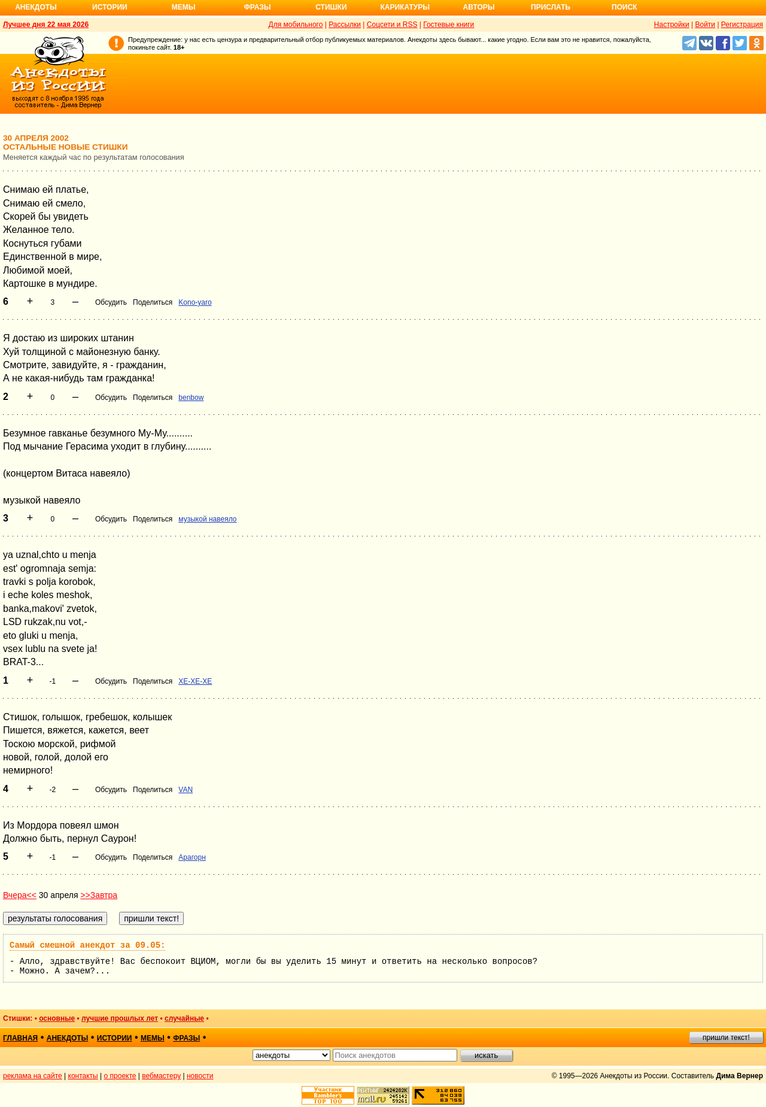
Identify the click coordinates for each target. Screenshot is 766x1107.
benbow (190, 397)
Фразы (257, 7)
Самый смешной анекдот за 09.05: (87, 945)
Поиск (624, 7)
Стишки (330, 7)
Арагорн (191, 857)
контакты (83, 1076)
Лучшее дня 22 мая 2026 (46, 24)
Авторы (479, 7)
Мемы (184, 7)
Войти (705, 24)
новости (200, 1076)
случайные (184, 1018)
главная (20, 1038)
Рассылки (345, 24)
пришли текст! (726, 1037)
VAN (185, 789)
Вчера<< (20, 895)
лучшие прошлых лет (119, 1018)
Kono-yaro (194, 302)
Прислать (550, 7)
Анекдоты (36, 7)
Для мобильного (296, 24)
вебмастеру (161, 1076)
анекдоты (68, 1038)
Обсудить (111, 302)
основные (57, 1018)
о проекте (120, 1076)
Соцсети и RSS (392, 24)
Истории (109, 7)
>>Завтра (98, 895)
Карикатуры (405, 7)
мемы (153, 1038)
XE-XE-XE (195, 681)
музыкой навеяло (207, 519)
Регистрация (742, 24)
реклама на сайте (32, 1076)
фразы (186, 1038)
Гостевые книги (448, 24)
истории (114, 1038)
